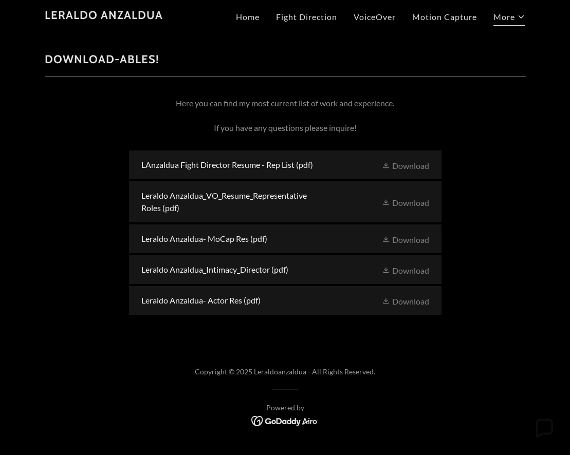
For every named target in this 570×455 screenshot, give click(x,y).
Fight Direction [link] (306, 17)
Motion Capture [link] (444, 17)
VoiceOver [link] (375, 17)
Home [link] (248, 17)
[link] (104, 16)
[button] (509, 18)
